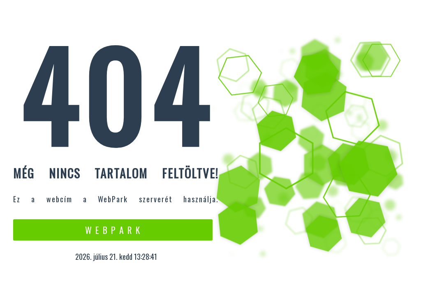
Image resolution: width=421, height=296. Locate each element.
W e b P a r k (113, 229)
